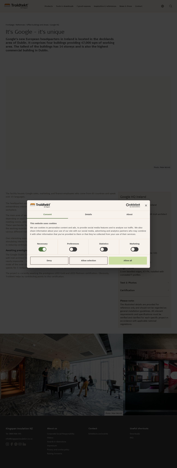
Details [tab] (88, 214)
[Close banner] (146, 205)
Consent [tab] (47, 214)
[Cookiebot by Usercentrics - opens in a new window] (128, 205)
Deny (49, 260)
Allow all (128, 260)
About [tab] (129, 214)
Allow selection (88, 260)
